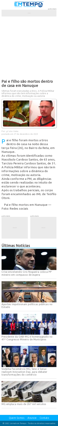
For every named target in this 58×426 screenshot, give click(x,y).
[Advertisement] (29, 47)
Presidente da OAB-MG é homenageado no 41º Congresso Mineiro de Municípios (27, 338)
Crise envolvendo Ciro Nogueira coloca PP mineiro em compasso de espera (27, 273)
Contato (44, 417)
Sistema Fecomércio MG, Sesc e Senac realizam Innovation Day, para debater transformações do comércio (24, 372)
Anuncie (32, 417)
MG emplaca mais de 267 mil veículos (24, 404)
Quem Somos (16, 417)
